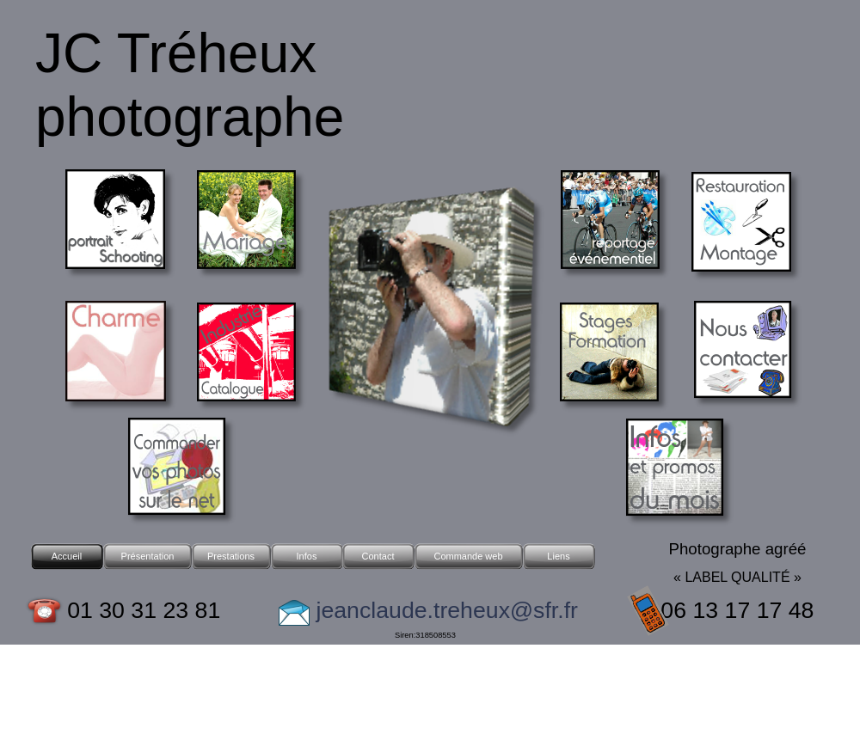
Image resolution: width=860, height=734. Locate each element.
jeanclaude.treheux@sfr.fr (444, 610)
